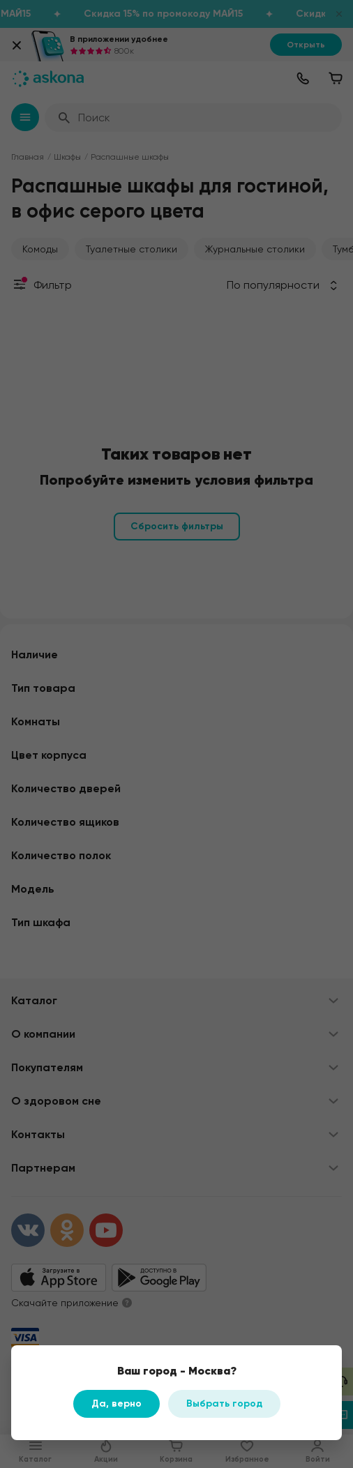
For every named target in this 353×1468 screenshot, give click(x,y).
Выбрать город (224, 1403)
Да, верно (116, 1403)
